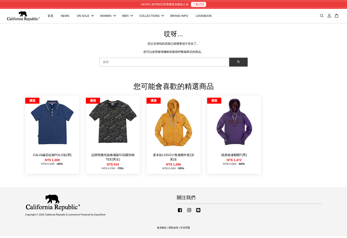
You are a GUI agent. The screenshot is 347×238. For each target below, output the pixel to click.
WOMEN (108, 16)
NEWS (65, 16)
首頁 (50, 16)
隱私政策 (173, 229)
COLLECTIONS (151, 16)
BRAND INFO (179, 16)
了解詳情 (198, 4)
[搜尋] (164, 63)
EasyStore (100, 216)
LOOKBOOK (204, 16)
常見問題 (185, 229)
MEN (127, 16)
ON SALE (85, 16)
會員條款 (162, 229)
